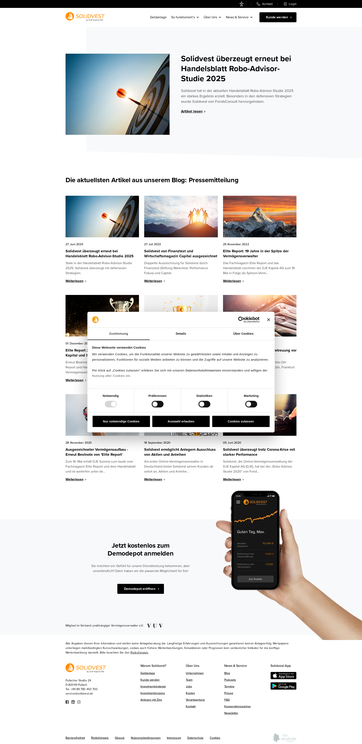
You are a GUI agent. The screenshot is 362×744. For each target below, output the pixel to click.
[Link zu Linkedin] (73, 701)
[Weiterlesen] (81, 282)
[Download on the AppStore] (283, 675)
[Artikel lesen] (238, 112)
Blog (227, 673)
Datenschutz (195, 738)
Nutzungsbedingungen (146, 738)
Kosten (190, 693)
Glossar (120, 738)
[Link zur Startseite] (85, 16)
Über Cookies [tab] (243, 333)
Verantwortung (195, 700)
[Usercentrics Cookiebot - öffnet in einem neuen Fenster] (241, 320)
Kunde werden (150, 680)
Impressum (174, 738)
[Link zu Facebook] (67, 701)
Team (189, 680)
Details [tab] (181, 333)
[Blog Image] (118, 94)
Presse (228, 693)
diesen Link (167, 386)
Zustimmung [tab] (118, 333)
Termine (229, 686)
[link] (242, 4)
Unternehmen (195, 673)
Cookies (215, 738)
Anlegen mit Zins (151, 700)
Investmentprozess (152, 693)
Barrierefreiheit (75, 738)
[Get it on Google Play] (283, 686)
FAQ (227, 700)
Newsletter (231, 713)
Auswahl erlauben (181, 421)
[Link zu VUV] (153, 625)
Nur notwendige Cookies (121, 421)
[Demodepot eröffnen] (140, 589)
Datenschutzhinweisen (203, 370)
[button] (185, 17)
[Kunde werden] (277, 17)
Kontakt (191, 706)
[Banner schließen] (268, 319)
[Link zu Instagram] (79, 701)
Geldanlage (158, 17)
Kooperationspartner (237, 706)
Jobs (189, 686)
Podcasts (230, 680)
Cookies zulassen (241, 421)
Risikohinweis (139, 652)
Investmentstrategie (153, 686)
